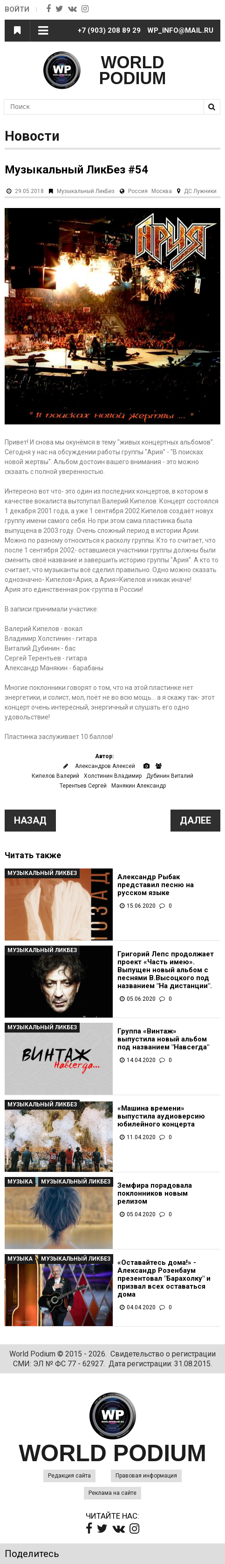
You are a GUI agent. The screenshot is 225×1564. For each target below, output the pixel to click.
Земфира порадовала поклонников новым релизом (154, 1193)
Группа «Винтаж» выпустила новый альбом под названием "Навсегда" (163, 1039)
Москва (161, 191)
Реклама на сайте (112, 1493)
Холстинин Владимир (113, 776)
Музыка (20, 1181)
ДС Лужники (200, 191)
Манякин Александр (138, 785)
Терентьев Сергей (83, 785)
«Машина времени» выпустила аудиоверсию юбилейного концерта (161, 1116)
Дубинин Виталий (169, 776)
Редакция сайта (69, 1475)
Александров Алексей (105, 766)
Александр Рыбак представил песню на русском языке (155, 885)
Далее (195, 820)
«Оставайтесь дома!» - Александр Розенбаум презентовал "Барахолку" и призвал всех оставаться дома (164, 1279)
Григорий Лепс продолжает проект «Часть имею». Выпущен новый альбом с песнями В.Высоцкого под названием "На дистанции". (165, 970)
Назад (30, 820)
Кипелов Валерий (55, 776)
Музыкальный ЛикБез (86, 191)
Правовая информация (146, 1475)
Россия (138, 191)
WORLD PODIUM (132, 70)
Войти (17, 9)
